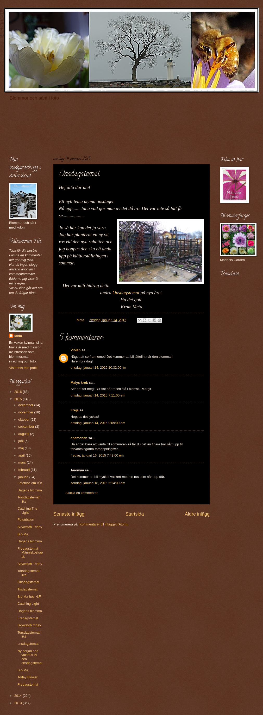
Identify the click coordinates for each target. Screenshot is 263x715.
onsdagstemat (28, 644)
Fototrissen (25, 520)
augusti (24, 434)
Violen (75, 350)
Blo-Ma (22, 534)
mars (22, 462)
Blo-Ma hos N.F (29, 597)
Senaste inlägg (68, 514)
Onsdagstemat (125, 292)
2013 (18, 703)
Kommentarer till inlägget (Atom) (103, 524)
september (26, 426)
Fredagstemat (27, 618)
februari (24, 470)
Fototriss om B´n (29, 483)
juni (21, 441)
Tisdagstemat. (27, 589)
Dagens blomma (29, 490)
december (26, 405)
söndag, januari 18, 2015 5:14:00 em (98, 483)
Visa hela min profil (23, 368)
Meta (18, 336)
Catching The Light (27, 510)
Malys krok (79, 383)
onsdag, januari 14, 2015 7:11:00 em (98, 395)
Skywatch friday (29, 625)
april (22, 455)
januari (23, 477)
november (26, 412)
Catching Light (28, 604)
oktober (24, 419)
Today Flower (27, 677)
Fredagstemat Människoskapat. (30, 552)
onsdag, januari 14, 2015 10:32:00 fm (98, 367)
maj (21, 448)
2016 (18, 392)
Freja (75, 410)
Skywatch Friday (29, 527)
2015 (18, 399)
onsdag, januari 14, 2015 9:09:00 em (98, 423)
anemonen (79, 438)
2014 (18, 696)
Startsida (134, 514)
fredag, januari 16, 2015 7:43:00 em (97, 455)
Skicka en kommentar (81, 493)
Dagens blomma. (30, 541)
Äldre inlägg (197, 514)
